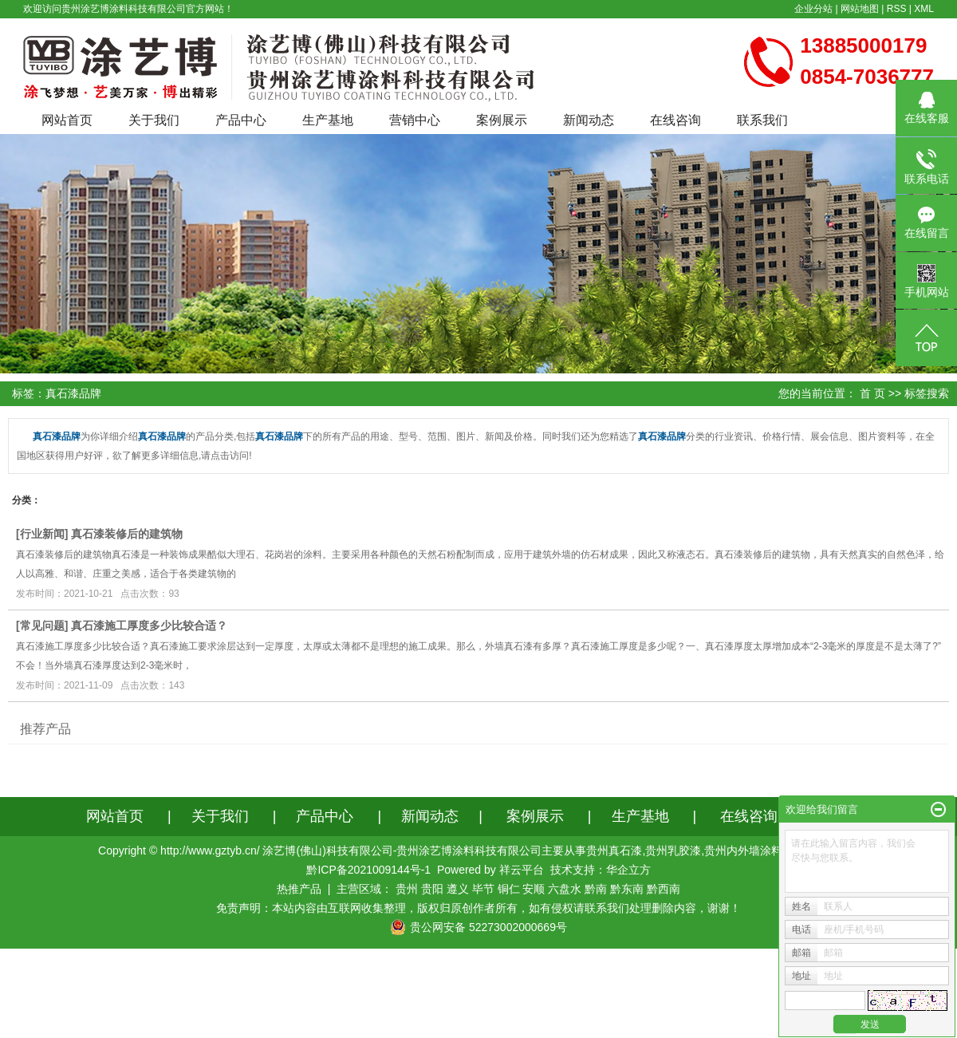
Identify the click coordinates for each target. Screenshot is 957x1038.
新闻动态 (588, 120)
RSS (897, 8)
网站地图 (860, 8)
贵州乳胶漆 (673, 850)
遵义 (458, 888)
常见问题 (42, 625)
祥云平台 (521, 869)
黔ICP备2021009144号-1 (368, 869)
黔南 (596, 888)
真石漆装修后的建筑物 (127, 533)
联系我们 (762, 120)
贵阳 (432, 888)
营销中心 (414, 120)
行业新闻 (42, 533)
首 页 (872, 393)
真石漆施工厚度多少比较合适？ (149, 625)
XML (924, 8)
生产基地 (327, 120)
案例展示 (501, 120)
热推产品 (299, 888)
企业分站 (813, 8)
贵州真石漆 (614, 850)
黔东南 (627, 888)
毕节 (483, 888)
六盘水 (564, 888)
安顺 (533, 888)
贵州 (407, 888)
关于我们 (153, 120)
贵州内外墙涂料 (743, 850)
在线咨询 (675, 120)
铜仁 (509, 888)
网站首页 (67, 120)
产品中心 (240, 120)
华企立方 (628, 869)
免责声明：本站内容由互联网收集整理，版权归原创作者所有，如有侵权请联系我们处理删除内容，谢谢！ (478, 908)
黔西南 (663, 888)
